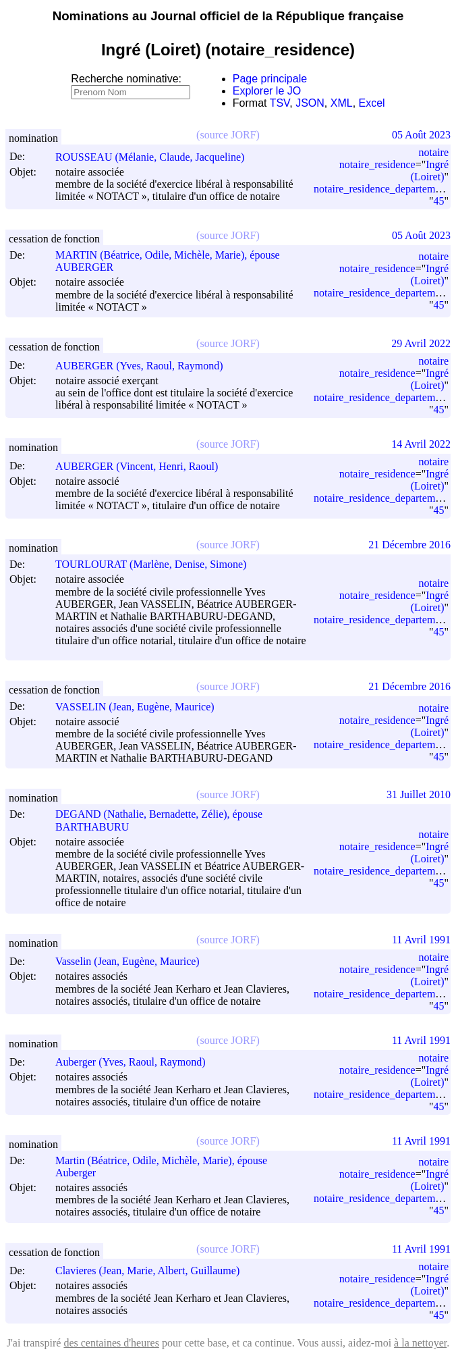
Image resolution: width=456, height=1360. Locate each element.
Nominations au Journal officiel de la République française (228, 16)
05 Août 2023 (421, 134)
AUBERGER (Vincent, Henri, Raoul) (142, 466)
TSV (280, 103)
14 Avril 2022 (421, 444)
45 (438, 201)
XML (342, 103)
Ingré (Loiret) (430, 170)
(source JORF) (228, 134)
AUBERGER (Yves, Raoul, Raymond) (145, 365)
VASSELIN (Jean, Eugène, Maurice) (141, 706)
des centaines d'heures (111, 1343)
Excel (372, 103)
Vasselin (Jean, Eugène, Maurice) (133, 961)
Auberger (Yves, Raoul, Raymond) (136, 1062)
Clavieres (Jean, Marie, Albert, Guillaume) (153, 1270)
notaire (434, 152)
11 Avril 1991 (421, 939)
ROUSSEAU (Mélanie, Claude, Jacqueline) (155, 157)
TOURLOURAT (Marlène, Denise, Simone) (156, 564)
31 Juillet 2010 (419, 794)
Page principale (270, 78)
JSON (309, 103)
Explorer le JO (267, 91)
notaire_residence (377, 164)
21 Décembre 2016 (409, 544)
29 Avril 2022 (421, 343)
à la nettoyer (420, 1343)
